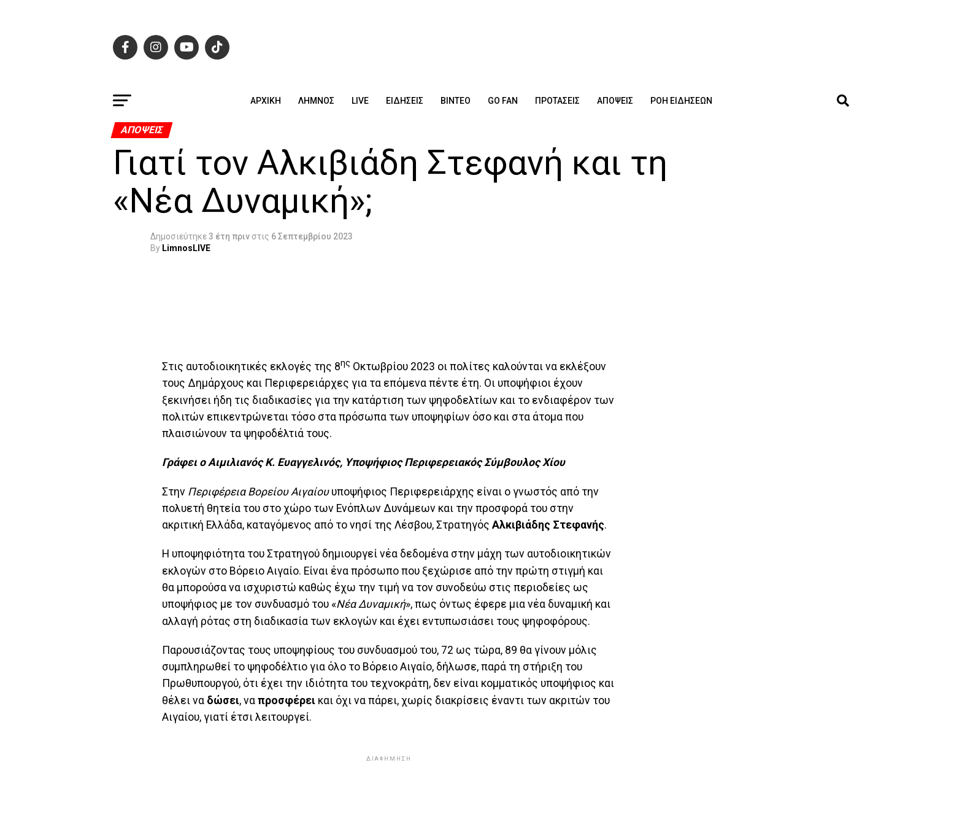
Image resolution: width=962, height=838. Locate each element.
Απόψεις (615, 101)
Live (360, 101)
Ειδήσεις (404, 101)
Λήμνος (316, 101)
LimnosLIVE (186, 248)
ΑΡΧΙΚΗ (265, 101)
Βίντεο (456, 101)
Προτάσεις (557, 101)
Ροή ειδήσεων (681, 101)
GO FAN (503, 101)
